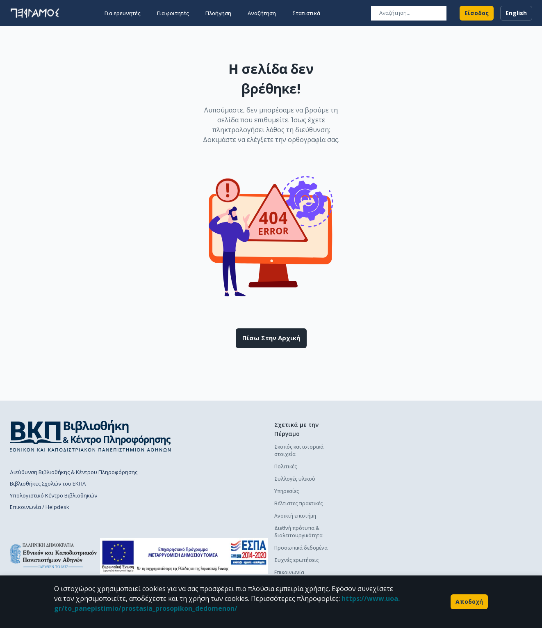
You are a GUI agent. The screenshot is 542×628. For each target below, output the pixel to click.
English (516, 13)
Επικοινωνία (289, 572)
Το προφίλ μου (378, 533)
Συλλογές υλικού (294, 478)
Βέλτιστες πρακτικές (298, 503)
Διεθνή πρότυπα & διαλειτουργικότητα (298, 532)
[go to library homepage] (90, 436)
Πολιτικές (285, 466)
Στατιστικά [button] (306, 13)
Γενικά (368, 521)
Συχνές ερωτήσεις (296, 560)
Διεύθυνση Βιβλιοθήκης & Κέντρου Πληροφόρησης (73, 472)
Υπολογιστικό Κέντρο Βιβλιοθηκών (53, 495)
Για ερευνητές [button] (123, 13)
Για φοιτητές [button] (173, 13)
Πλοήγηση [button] (218, 13)
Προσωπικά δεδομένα (301, 547)
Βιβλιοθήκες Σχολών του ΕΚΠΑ (48, 483)
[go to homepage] (35, 13)
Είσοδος (477, 13)
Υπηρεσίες (286, 491)
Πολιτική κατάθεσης (384, 446)
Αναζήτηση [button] (262, 13)
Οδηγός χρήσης (379, 471)
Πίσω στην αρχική (271, 338)
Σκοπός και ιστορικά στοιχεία (298, 450)
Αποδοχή (469, 601)
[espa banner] (184, 556)
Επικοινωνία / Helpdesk (39, 507)
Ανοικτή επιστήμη (295, 515)
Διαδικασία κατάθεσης (387, 459)
